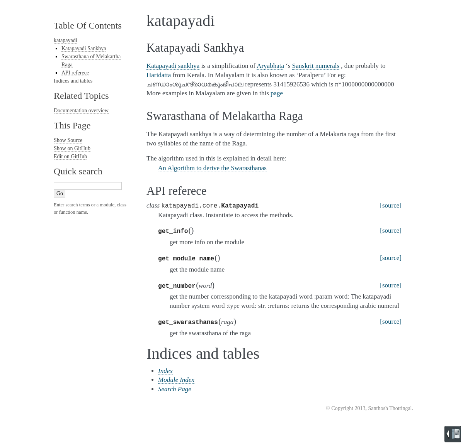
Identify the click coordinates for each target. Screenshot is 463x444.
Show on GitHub (72, 148)
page (277, 93)
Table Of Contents (88, 25)
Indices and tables (73, 81)
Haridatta (158, 75)
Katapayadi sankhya (172, 65)
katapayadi (65, 40)
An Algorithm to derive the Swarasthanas (212, 168)
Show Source (68, 140)
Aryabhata (270, 65)
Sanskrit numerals (315, 65)
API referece (75, 73)
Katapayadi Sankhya (83, 48)
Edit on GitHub (70, 156)
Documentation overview (81, 110)
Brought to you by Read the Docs (452, 434)
